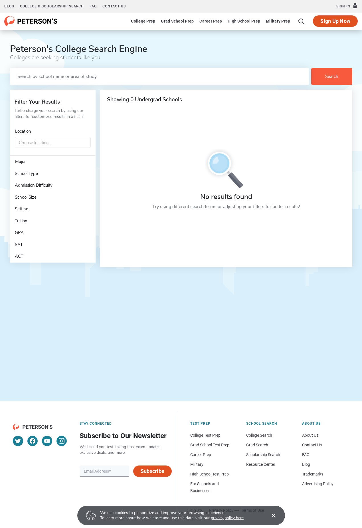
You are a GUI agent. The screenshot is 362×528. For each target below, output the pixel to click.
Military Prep (278, 21)
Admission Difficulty (33, 185)
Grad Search (257, 445)
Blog (9, 6)
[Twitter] (18, 441)
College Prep (143, 21)
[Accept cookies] (269, 515)
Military (196, 464)
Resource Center (260, 464)
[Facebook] (32, 441)
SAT (19, 244)
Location (23, 131)
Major (20, 161)
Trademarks (312, 474)
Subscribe (152, 471)
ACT (19, 256)
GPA (19, 232)
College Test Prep (205, 435)
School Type (26, 173)
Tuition (21, 221)
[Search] (301, 21)
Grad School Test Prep (209, 445)
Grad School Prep (177, 21)
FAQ (93, 6)
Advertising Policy (317, 483)
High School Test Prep (209, 474)
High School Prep (244, 21)
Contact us (114, 6)
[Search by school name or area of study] (159, 76)
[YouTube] (47, 441)
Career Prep (210, 21)
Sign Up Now (335, 21)
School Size (26, 197)
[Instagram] (61, 441)
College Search (259, 435)
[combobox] (53, 142)
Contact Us (312, 445)
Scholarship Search (263, 454)
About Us (310, 435)
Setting (22, 209)
